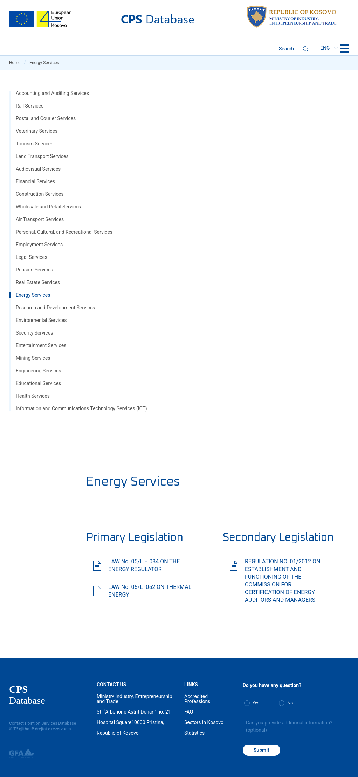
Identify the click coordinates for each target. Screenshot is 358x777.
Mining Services (33, 358)
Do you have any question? (272, 685)
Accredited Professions (197, 699)
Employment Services (39, 244)
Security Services (34, 333)
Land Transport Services (42, 156)
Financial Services (35, 181)
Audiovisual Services (38, 169)
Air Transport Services (40, 219)
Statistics (194, 732)
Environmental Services (41, 320)
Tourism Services (34, 143)
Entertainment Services (41, 345)
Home (17, 62)
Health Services (33, 396)
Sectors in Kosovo (203, 722)
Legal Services (31, 257)
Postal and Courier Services (46, 118)
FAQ (188, 711)
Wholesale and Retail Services (48, 206)
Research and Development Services (55, 307)
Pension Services (34, 270)
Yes (256, 703)
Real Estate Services (38, 282)
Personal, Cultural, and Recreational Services (64, 232)
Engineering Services (38, 370)
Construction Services (39, 194)
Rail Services (29, 106)
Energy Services (33, 295)
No (290, 703)
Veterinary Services (36, 131)
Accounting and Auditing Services (52, 93)
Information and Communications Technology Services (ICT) (81, 408)
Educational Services (38, 383)
